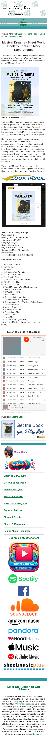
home (23, 19)
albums (23, 22)
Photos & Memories (14, 524)
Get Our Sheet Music (15, 483)
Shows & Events (12, 517)
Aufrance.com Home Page (25, 34)
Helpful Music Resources (17, 531)
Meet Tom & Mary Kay (15, 503)
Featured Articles (13, 510)
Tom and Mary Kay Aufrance (9, 412)
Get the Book (17, 417)
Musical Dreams (16, 36)
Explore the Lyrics (13, 489)
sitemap (23, 25)
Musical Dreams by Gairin (26, 412)
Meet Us (13, 686)
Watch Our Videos (13, 496)
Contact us (37, 734)
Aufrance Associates (25, 704)
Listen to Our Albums (15, 476)
